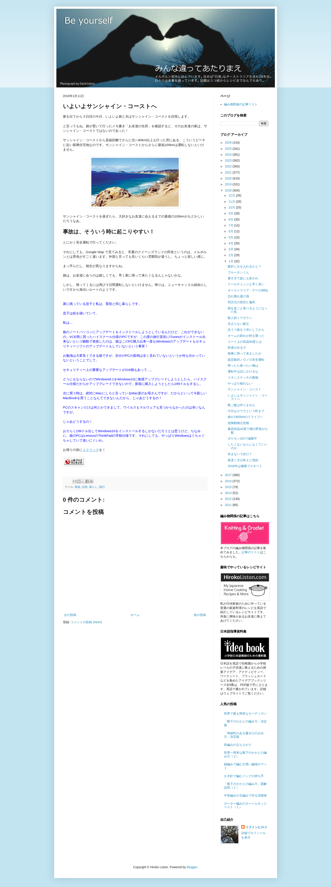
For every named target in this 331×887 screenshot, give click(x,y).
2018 (228, 190)
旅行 (102, 487)
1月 (231, 261)
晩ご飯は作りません (241, 405)
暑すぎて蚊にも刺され (243, 278)
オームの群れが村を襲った (246, 335)
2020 (228, 178)
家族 (77, 487)
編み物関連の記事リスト (241, 104)
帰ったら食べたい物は (243, 365)
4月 (231, 243)
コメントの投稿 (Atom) (86, 622)
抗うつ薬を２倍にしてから (246, 329)
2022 (228, 166)
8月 (231, 219)
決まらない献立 (238, 323)
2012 (228, 499)
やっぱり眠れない (240, 383)
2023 (228, 160)
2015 (228, 487)
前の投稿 (200, 615)
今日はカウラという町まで (246, 411)
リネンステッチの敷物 (243, 377)
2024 (228, 154)
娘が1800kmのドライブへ (245, 417)
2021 (228, 172)
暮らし (93, 487)
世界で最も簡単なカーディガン (245, 713)
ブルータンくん (238, 272)
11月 (232, 201)
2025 (228, 148)
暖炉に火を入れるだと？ (244, 266)
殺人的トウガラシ (240, 318)
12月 (232, 195)
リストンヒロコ (256, 827)
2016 (228, 481)
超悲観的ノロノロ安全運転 (246, 359)
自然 (85, 487)
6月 (231, 231)
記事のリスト (251, 552)
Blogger (192, 867)
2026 (228, 142)
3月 (231, 249)
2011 (228, 505)
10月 (232, 207)
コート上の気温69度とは (245, 341)
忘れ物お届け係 (238, 296)
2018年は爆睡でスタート (245, 466)
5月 (231, 237)
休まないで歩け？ (240, 454)
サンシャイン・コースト (244, 389)
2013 (228, 493)
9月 (231, 213)
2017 (228, 475)
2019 (228, 184)
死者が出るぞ (237, 347)
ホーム (135, 615)
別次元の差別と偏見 (241, 302)
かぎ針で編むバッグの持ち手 (244, 776)
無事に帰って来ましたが (244, 353)
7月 (231, 225)
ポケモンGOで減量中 (242, 438)
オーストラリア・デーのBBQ (248, 290)
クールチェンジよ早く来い (246, 284)
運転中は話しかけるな (243, 371)
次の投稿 (70, 615)
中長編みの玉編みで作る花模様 (245, 795)
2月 (231, 255)
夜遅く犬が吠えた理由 (243, 460)
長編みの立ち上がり (237, 744)
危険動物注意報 (238, 423)
